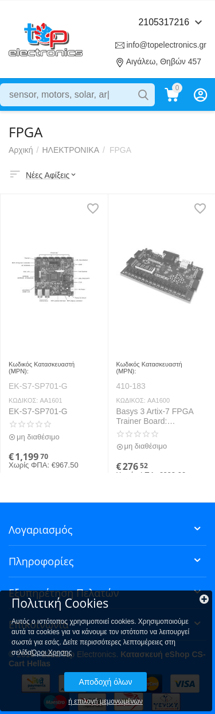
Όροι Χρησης (52, 653)
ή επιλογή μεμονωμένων (105, 701)
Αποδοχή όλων (105, 681)
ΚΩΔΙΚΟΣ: (23, 400)
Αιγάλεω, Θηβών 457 (163, 61)
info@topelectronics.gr (166, 44)
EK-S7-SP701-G (38, 411)
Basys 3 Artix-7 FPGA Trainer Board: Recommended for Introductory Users (155, 416)
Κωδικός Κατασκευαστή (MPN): (42, 368)
